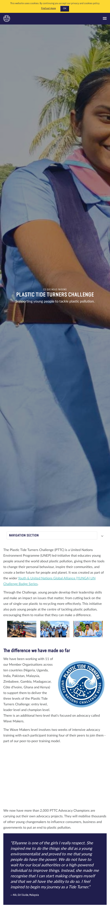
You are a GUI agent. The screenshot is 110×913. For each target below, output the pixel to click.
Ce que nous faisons (55, 289)
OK (64, 8)
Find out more (48, 8)
